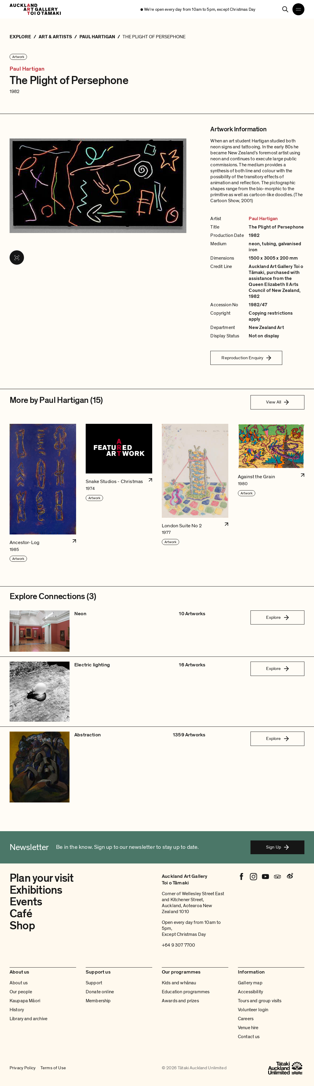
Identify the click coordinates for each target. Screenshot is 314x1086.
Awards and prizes (180, 1000)
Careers (245, 1018)
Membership (98, 1000)
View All (277, 402)
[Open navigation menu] (298, 9)
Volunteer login (253, 1009)
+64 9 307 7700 (178, 945)
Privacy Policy (23, 1068)
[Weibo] (289, 876)
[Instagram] (253, 876)
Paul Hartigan (27, 69)
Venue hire (248, 1027)
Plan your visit (42, 878)
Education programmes (185, 991)
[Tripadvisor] (277, 876)
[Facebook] (241, 876)
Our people (21, 991)
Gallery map (250, 983)
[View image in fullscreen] (17, 257)
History (17, 1009)
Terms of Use (53, 1068)
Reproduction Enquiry (246, 358)
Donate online (100, 991)
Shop (22, 926)
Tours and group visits (260, 1000)
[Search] (285, 9)
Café (21, 914)
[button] (43, 493)
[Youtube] (265, 876)
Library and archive (28, 1018)
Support (94, 983)
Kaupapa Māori (25, 1000)
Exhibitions (36, 890)
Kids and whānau (179, 983)
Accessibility (250, 991)
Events (26, 902)
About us (19, 983)
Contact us (249, 1036)
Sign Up (277, 847)
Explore (277, 617)
